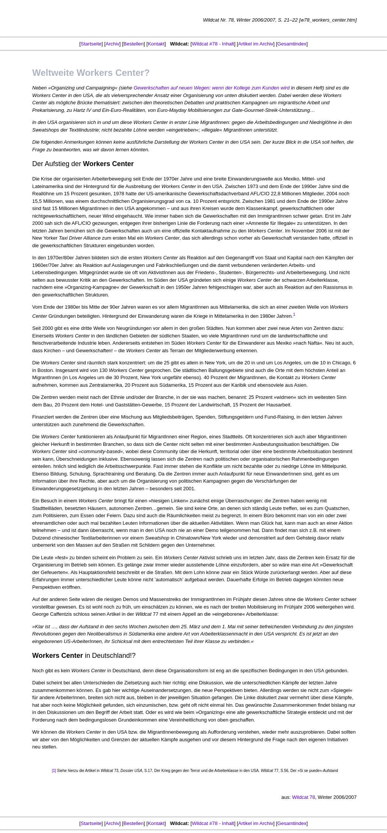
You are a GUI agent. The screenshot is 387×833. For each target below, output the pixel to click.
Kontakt (156, 44)
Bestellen (134, 44)
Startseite (91, 44)
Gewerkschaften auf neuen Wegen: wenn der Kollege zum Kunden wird (211, 88)
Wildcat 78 (303, 797)
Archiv (112, 44)
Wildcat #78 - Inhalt (213, 44)
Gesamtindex (292, 44)
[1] (54, 771)
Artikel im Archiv (255, 44)
